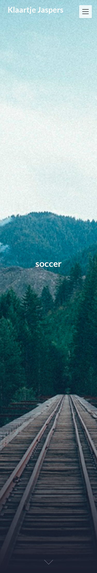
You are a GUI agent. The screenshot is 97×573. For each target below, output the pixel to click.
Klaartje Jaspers (35, 9)
